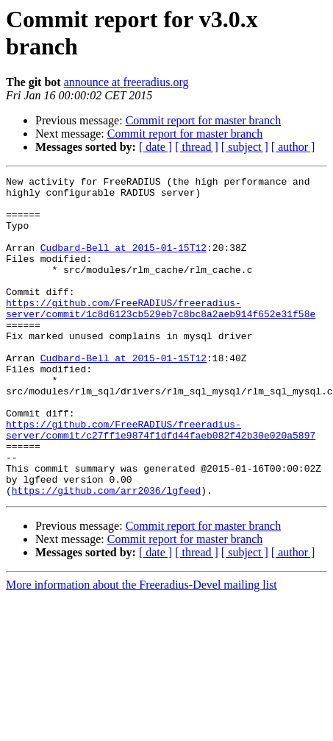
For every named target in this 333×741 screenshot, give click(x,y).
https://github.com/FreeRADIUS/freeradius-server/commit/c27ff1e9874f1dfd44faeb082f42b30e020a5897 (160, 481)
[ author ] (293, 147)
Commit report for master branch (204, 120)
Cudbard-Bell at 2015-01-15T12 (123, 262)
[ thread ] (196, 147)
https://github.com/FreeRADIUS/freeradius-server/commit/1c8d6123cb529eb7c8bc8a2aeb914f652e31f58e (160, 335)
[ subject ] (244, 147)
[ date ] (155, 147)
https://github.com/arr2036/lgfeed (106, 554)
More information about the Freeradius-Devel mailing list (141, 648)
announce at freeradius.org (126, 82)
